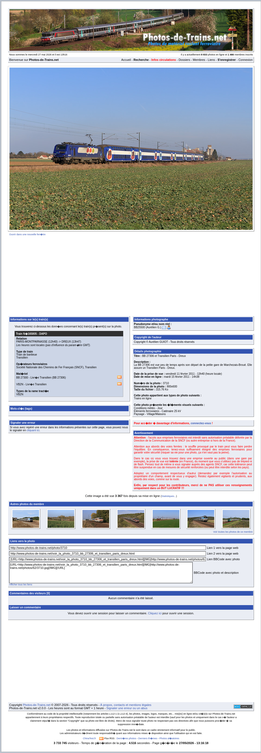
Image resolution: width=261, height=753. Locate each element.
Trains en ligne (143, 398)
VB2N (19, 384)
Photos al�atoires (169, 738)
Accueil (126, 59)
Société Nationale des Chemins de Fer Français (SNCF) (49, 367)
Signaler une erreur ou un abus (127, 708)
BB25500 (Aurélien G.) (147, 327)
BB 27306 (59, 377)
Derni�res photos (126, 738)
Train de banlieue (26, 354)
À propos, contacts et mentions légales (125, 704)
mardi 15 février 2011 (177, 376)
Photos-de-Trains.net (36, 704)
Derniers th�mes (147, 738)
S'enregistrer (227, 59)
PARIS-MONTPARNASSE (32, 341)
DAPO (43, 333)
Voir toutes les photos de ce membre (233, 531)
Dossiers (184, 59)
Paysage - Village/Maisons (150, 414)
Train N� (26, 333)
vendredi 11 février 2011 (180, 373)
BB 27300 (22, 377)
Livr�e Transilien (41, 377)
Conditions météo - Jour (148, 408)
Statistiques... (169, 496)
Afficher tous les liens (20, 584)
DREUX (66, 341)
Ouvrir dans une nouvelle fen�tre (27, 234)
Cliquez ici (155, 613)
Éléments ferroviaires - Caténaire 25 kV (157, 411)
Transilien (22, 357)
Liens (211, 59)
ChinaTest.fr (89, 738)
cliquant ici (33, 430)
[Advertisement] (131, 275)
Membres (199, 59)
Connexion (245, 59)
